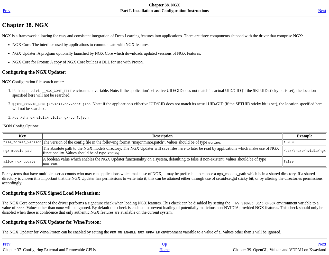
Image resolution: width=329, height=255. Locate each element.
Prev (6, 10)
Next (322, 10)
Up (164, 244)
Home (164, 250)
